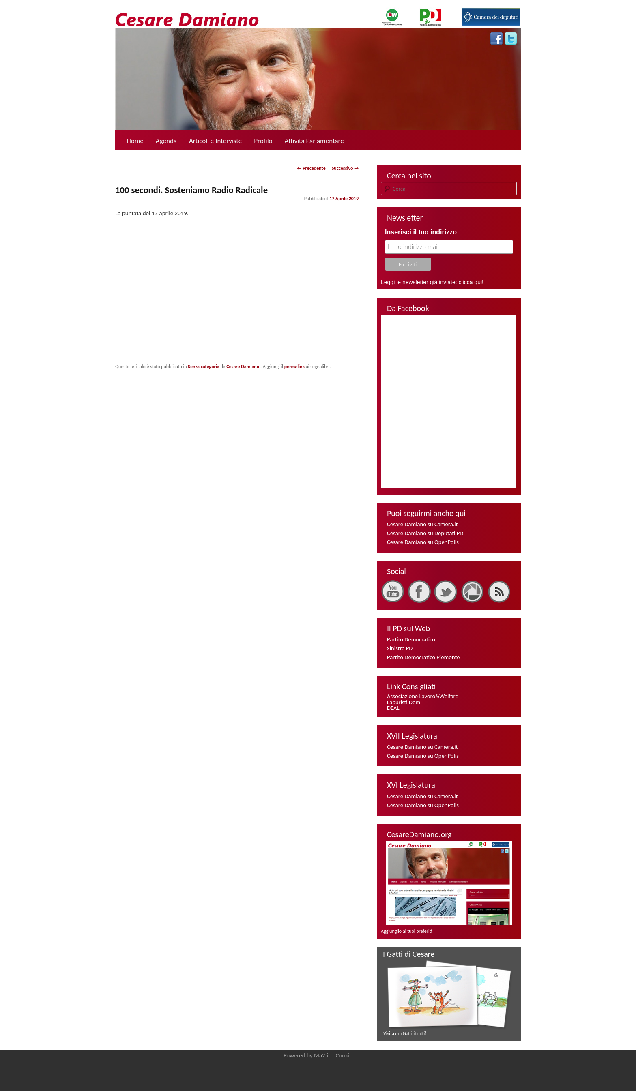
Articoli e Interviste (215, 141)
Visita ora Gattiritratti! (404, 1033)
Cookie (344, 1055)
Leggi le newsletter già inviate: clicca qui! (432, 282)
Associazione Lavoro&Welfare (422, 696)
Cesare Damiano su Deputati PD (425, 533)
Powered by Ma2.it (307, 1055)
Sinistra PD (400, 648)
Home (135, 141)
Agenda (166, 141)
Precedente (311, 168)
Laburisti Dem (403, 702)
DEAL (393, 708)
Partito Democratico (411, 639)
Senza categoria (203, 366)
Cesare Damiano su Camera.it (422, 524)
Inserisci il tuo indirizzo (421, 232)
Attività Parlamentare (314, 141)
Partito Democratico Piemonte (423, 657)
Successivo (345, 168)
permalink (294, 366)
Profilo (263, 141)
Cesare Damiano (243, 366)
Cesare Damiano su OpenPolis (423, 542)
